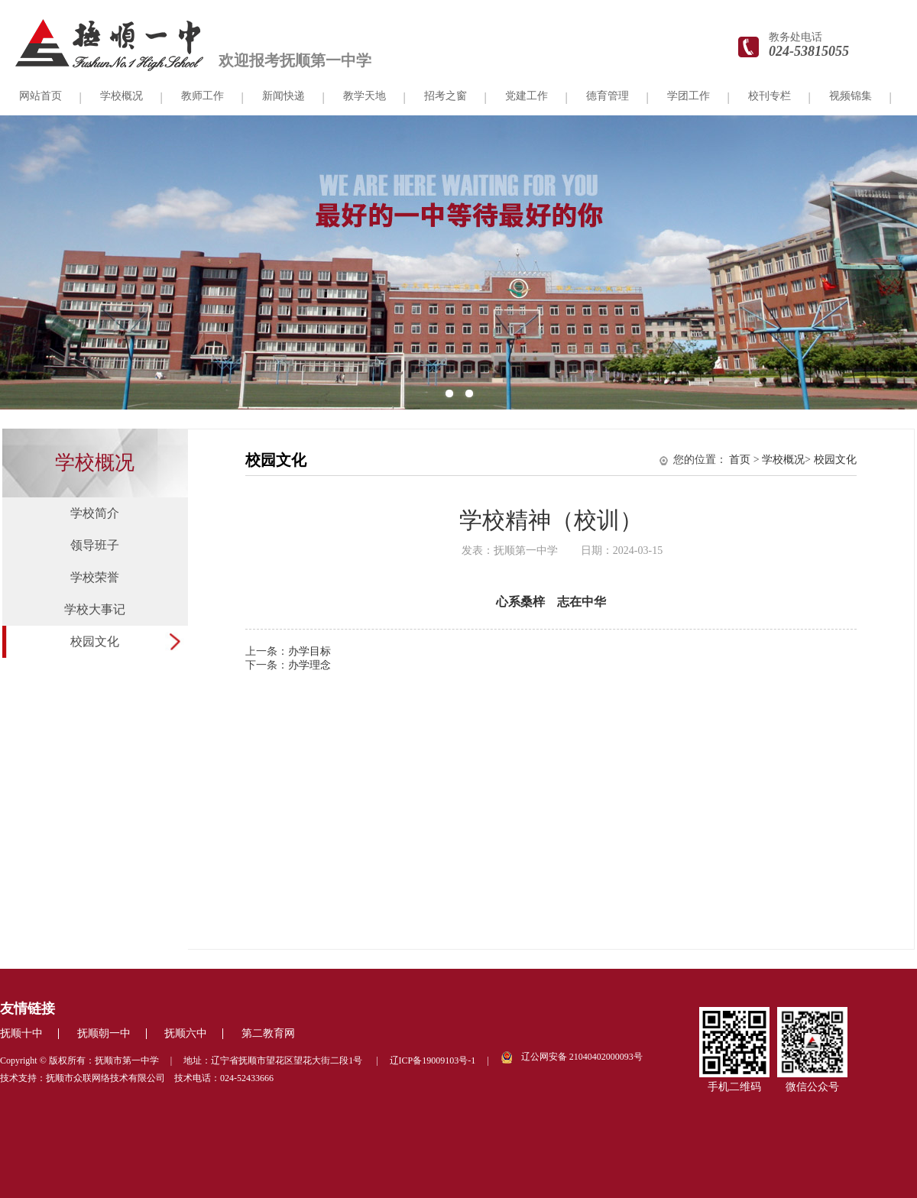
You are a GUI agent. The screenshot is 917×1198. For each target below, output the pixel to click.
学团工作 (688, 96)
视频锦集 (850, 96)
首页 (739, 459)
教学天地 (364, 96)
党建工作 (526, 96)
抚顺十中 (21, 1033)
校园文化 (94, 641)
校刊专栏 (769, 96)
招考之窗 (445, 96)
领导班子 (94, 545)
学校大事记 (94, 609)
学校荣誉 (94, 577)
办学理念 (309, 665)
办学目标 (309, 651)
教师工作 (202, 96)
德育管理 (607, 96)
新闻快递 (283, 96)
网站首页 (40, 96)
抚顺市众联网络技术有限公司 (105, 1078)
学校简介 (94, 513)
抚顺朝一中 (104, 1033)
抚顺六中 (185, 1033)
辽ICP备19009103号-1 (433, 1060)
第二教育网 (268, 1033)
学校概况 (121, 96)
